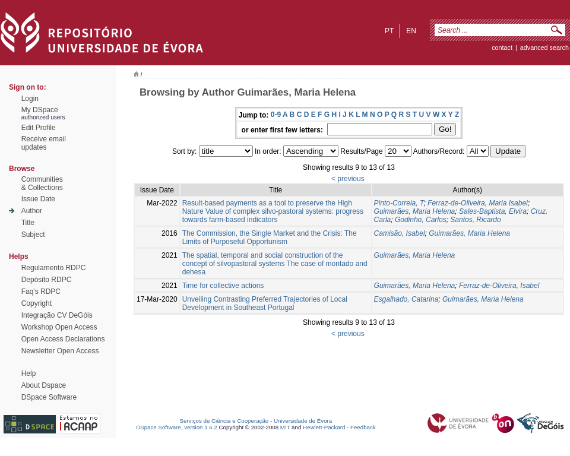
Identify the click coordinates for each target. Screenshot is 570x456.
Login (30, 98)
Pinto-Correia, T (399, 203)
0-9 (276, 114)
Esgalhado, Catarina (406, 299)
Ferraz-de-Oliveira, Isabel (499, 285)
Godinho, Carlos (420, 220)
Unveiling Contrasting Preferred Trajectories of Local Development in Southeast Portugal (264, 303)
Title (27, 222)
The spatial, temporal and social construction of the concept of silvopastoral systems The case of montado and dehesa (275, 263)
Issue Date (38, 199)
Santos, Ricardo (475, 220)
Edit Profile (38, 128)
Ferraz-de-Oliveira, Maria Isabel (478, 203)
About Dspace (43, 385)
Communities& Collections (42, 183)
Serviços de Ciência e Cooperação (224, 420)
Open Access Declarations (63, 339)
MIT (285, 427)
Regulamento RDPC (53, 268)
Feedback (363, 427)
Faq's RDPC (41, 291)
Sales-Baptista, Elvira (493, 211)
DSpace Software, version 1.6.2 (176, 427)
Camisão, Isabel (399, 233)
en (411, 31)
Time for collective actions (223, 285)
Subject (33, 234)
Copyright (36, 303)
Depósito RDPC (46, 280)
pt (389, 31)
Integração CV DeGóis (57, 315)
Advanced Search (544, 47)
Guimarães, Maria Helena (414, 211)
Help (28, 373)
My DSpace (39, 110)
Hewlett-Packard (324, 427)
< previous (348, 179)
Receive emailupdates (43, 143)
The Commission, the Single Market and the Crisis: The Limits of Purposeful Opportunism (269, 237)
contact (502, 47)
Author (31, 211)
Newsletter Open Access (60, 351)
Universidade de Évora (303, 420)
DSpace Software (49, 397)
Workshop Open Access (59, 327)
